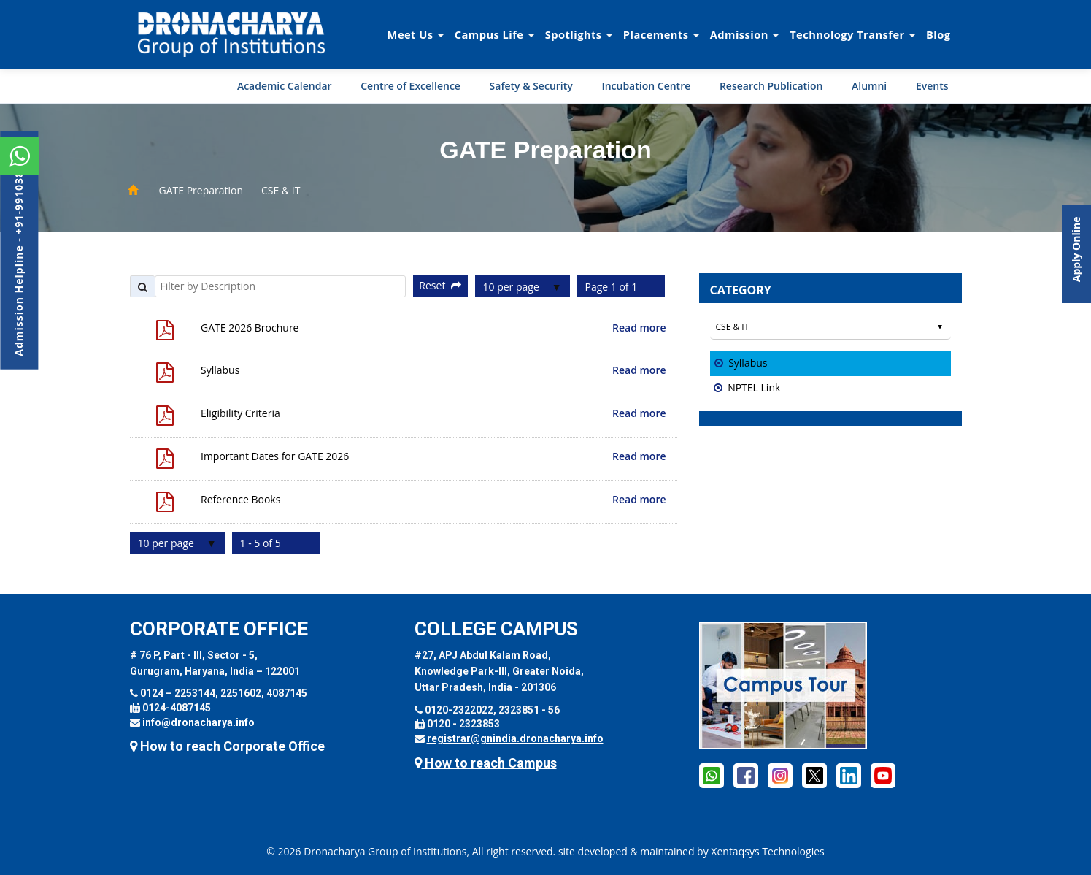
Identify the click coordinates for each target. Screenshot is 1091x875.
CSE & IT (280, 190)
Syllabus (747, 363)
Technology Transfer (852, 34)
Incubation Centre (645, 86)
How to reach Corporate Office (227, 746)
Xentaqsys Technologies (767, 851)
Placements (661, 34)
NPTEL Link (754, 387)
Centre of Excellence (410, 86)
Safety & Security (531, 86)
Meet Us (416, 34)
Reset (439, 285)
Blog (938, 34)
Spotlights (578, 34)
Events (932, 86)
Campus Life (494, 34)
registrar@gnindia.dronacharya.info (515, 738)
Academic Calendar (284, 86)
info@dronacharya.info (198, 722)
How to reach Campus (486, 763)
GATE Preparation (201, 190)
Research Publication (771, 86)
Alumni (869, 86)
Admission (744, 34)
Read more (639, 328)
